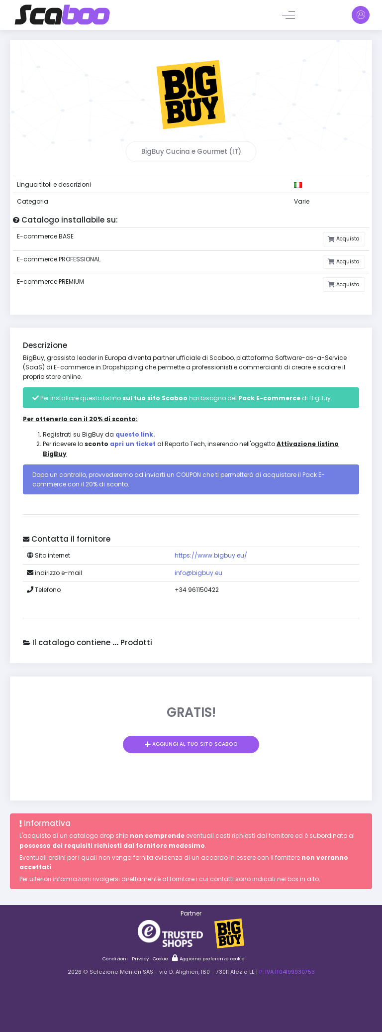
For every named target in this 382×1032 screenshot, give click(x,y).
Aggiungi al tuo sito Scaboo (194, 744)
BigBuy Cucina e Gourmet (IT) (191, 151)
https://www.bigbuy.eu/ (211, 555)
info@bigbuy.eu (198, 573)
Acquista (347, 238)
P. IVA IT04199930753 (287, 972)
